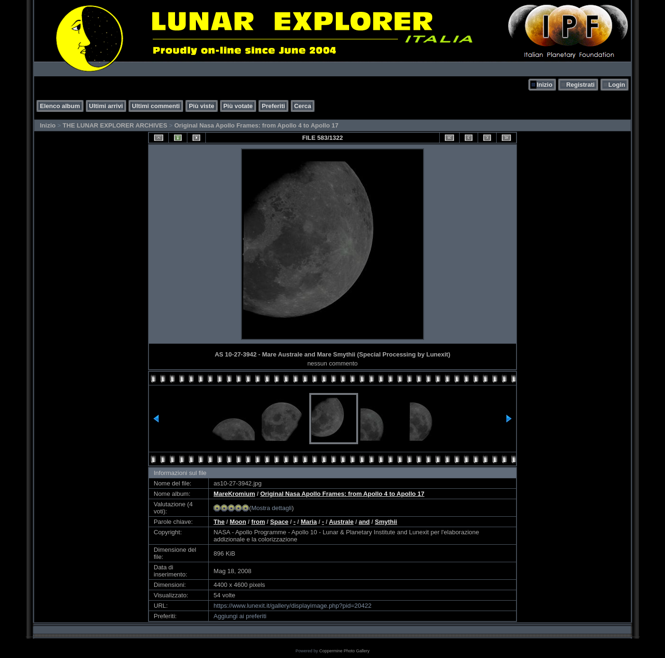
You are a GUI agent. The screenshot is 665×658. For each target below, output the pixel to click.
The (218, 521)
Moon (238, 521)
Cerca (302, 106)
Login (617, 84)
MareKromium (234, 493)
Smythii (386, 521)
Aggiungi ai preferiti (239, 616)
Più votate (238, 106)
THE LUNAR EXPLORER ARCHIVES (115, 125)
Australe (341, 521)
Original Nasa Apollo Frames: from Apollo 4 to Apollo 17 (256, 125)
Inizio (544, 84)
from (258, 521)
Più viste (201, 106)
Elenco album (60, 106)
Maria (309, 521)
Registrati (580, 84)
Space (279, 521)
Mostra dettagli (271, 508)
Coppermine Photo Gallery (344, 651)
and (364, 521)
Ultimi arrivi (106, 106)
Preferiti (273, 106)
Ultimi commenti (156, 106)
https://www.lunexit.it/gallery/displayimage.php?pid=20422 (292, 605)
